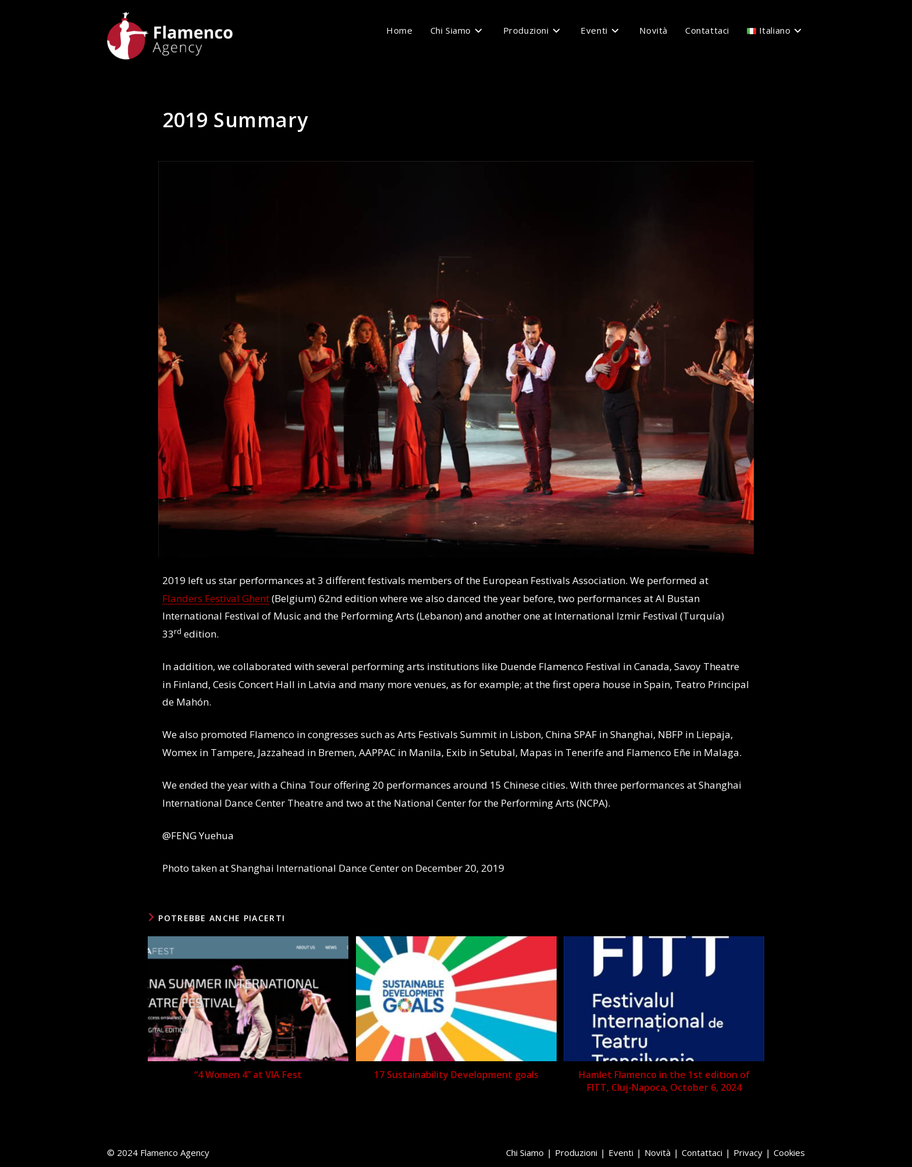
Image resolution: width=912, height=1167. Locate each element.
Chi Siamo (525, 1152)
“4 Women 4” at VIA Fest (248, 1074)
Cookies (789, 1152)
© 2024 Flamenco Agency (158, 1152)
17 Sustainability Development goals (456, 1074)
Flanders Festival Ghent (215, 598)
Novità (657, 1152)
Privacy (748, 1152)
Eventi (620, 1152)
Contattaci (702, 1152)
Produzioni (576, 1152)
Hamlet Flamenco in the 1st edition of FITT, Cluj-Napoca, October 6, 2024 (664, 1081)
